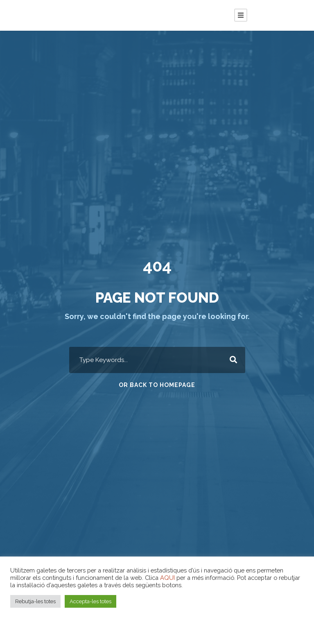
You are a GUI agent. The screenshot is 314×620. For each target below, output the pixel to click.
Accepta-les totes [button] (90, 601)
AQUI (167, 577)
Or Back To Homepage (157, 385)
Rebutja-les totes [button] (35, 601)
